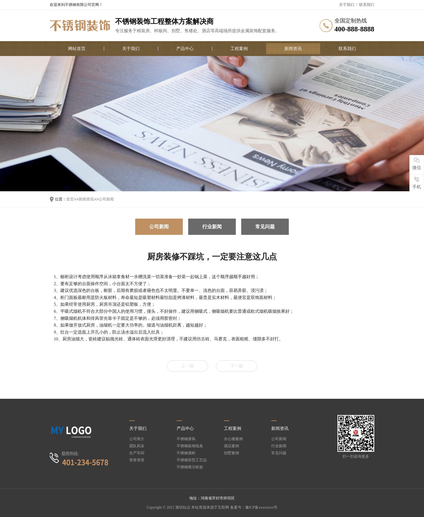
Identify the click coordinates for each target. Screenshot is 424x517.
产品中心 (185, 48)
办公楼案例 (233, 439)
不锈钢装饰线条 (190, 446)
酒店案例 (231, 446)
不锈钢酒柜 (186, 453)
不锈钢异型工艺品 (192, 460)
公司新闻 (106, 199)
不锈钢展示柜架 (190, 467)
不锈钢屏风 (186, 439)
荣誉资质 (136, 460)
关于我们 (346, 5)
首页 (70, 199)
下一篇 (236, 366)
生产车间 (136, 453)
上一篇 (187, 366)
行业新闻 (212, 226)
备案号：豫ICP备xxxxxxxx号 (254, 507)
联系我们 (366, 5)
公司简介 (136, 439)
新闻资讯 (293, 48)
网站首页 (76, 48)
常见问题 (265, 226)
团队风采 (136, 446)
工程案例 (239, 48)
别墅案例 (231, 453)
